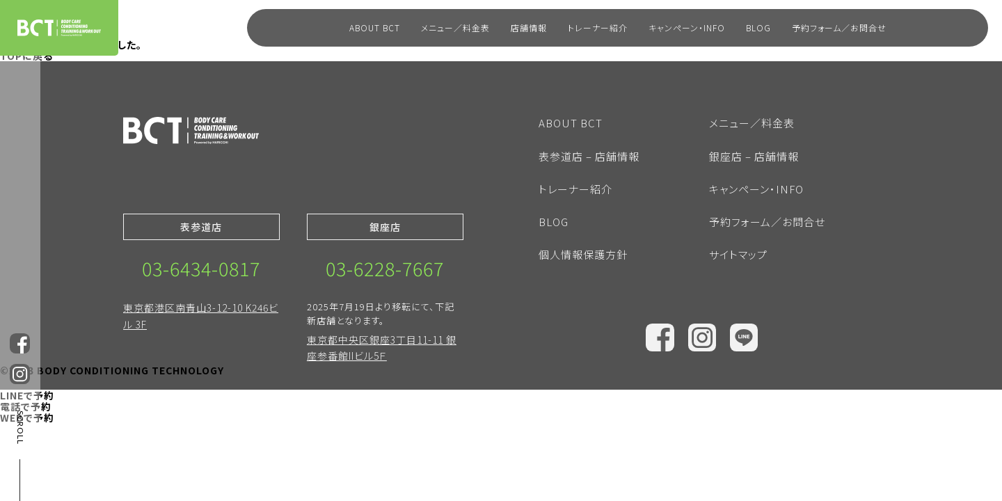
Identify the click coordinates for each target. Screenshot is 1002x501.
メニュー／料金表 (455, 27)
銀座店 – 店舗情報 (754, 156)
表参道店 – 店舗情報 (589, 156)
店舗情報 (529, 27)
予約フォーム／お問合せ (839, 27)
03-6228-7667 (385, 268)
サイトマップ (738, 254)
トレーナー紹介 (598, 27)
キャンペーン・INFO (687, 27)
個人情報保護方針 (583, 254)
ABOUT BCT (374, 27)
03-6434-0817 (201, 268)
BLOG (758, 27)
